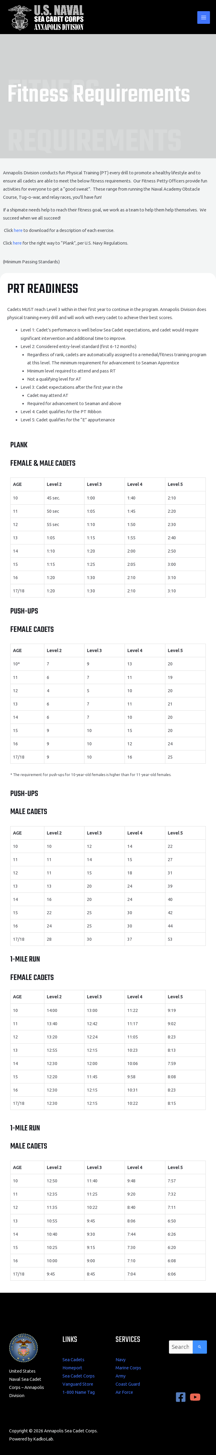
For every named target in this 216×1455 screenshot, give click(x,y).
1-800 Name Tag (78, 1392)
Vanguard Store (77, 1384)
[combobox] (181, 1347)
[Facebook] (180, 1397)
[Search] (200, 1347)
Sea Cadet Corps (78, 1375)
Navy (120, 1359)
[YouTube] (195, 1397)
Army (120, 1375)
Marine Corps (128, 1367)
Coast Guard (128, 1384)
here (18, 230)
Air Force (124, 1392)
